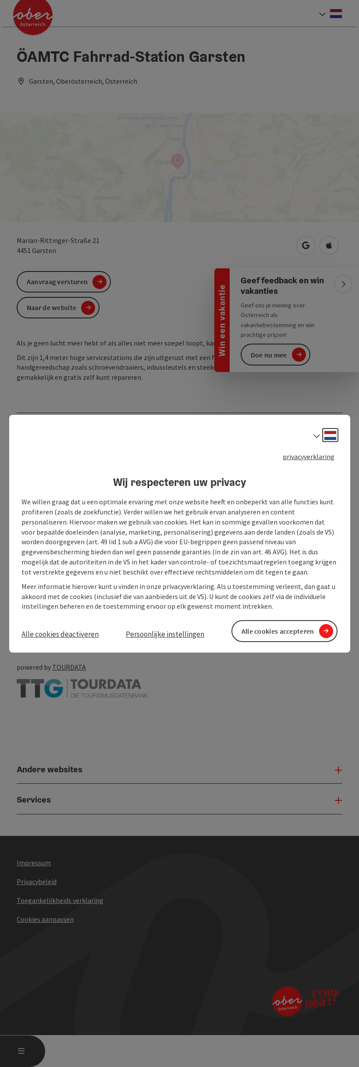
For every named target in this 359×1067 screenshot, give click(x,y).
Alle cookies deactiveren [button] (60, 634)
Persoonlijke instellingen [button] (165, 634)
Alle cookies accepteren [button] (278, 630)
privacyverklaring (308, 456)
